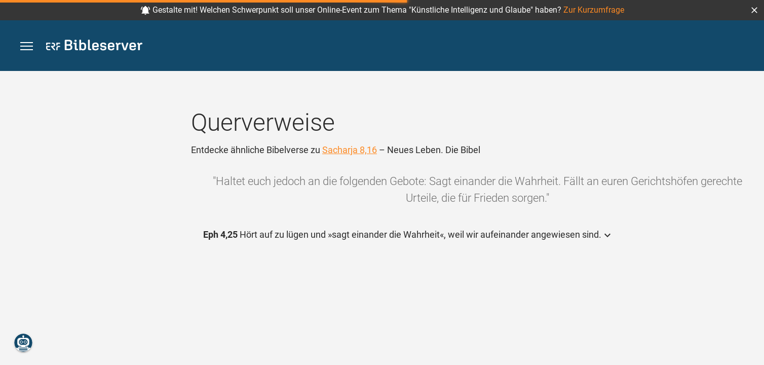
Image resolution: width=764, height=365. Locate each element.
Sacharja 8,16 (349, 149)
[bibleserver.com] (94, 47)
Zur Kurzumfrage (593, 10)
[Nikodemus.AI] (23, 343)
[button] (754, 10)
